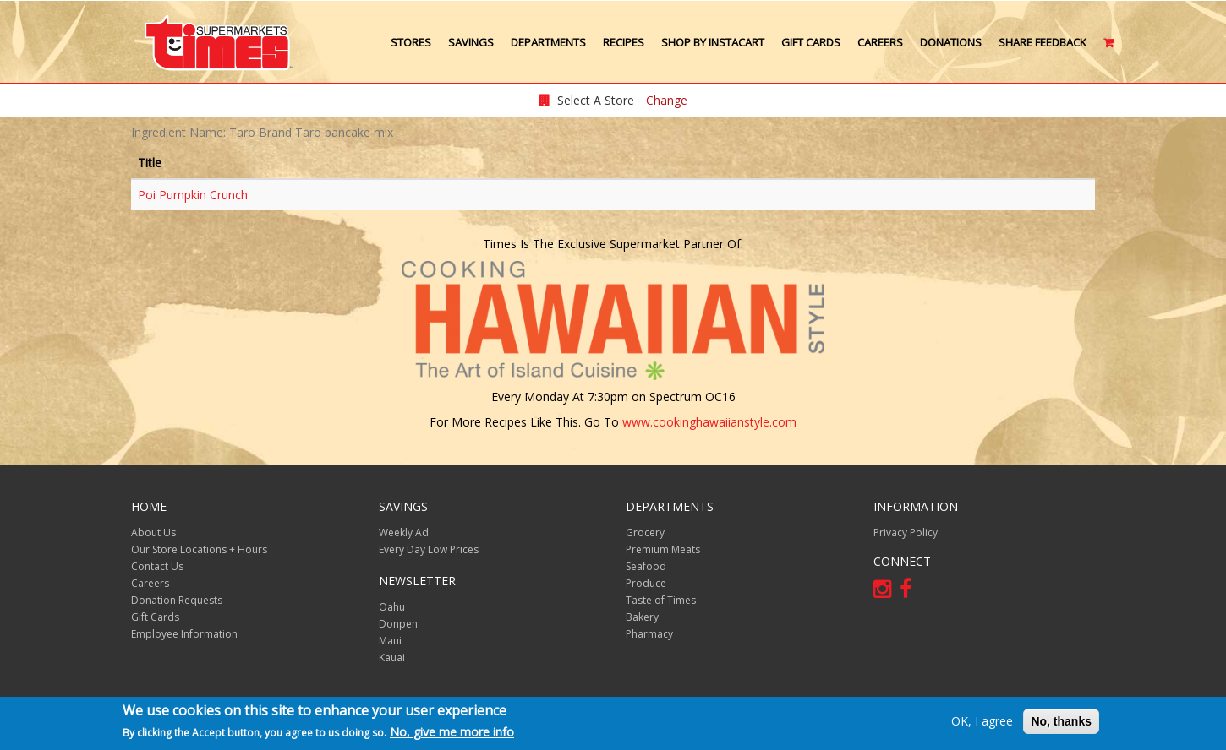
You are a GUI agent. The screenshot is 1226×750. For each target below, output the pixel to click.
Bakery (642, 617)
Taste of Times (661, 600)
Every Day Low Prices (429, 549)
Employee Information (184, 634)
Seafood (646, 566)
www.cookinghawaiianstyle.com (709, 422)
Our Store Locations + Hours (199, 549)
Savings (471, 42)
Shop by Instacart (712, 42)
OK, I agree (982, 721)
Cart (1109, 49)
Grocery (645, 532)
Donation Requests (176, 600)
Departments (548, 42)
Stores (411, 42)
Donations (951, 42)
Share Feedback (1042, 42)
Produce (646, 583)
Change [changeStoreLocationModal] (666, 100)
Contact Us (157, 566)
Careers (880, 42)
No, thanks (1061, 721)
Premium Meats (663, 549)
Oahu (392, 607)
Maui (390, 640)
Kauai (392, 657)
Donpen (398, 624)
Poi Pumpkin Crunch (193, 195)
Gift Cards (810, 42)
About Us (153, 532)
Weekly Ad (404, 532)
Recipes (623, 42)
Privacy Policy (905, 532)
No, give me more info (452, 732)
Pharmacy (649, 634)
